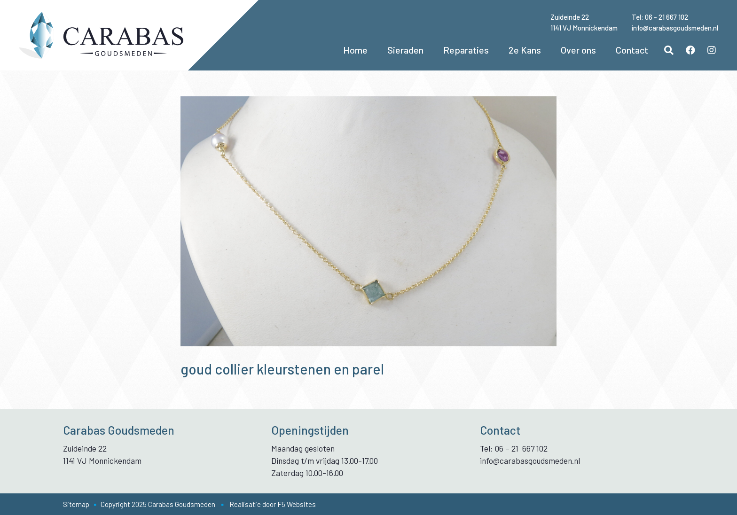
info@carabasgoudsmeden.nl (675, 27)
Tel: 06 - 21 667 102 (660, 17)
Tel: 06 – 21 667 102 (514, 448)
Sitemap (76, 504)
